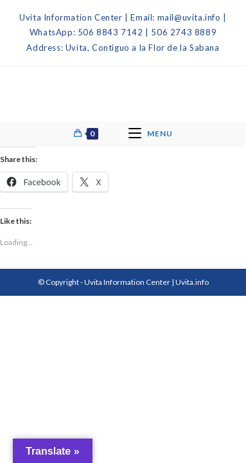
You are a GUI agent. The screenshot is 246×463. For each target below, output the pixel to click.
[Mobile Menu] (150, 134)
